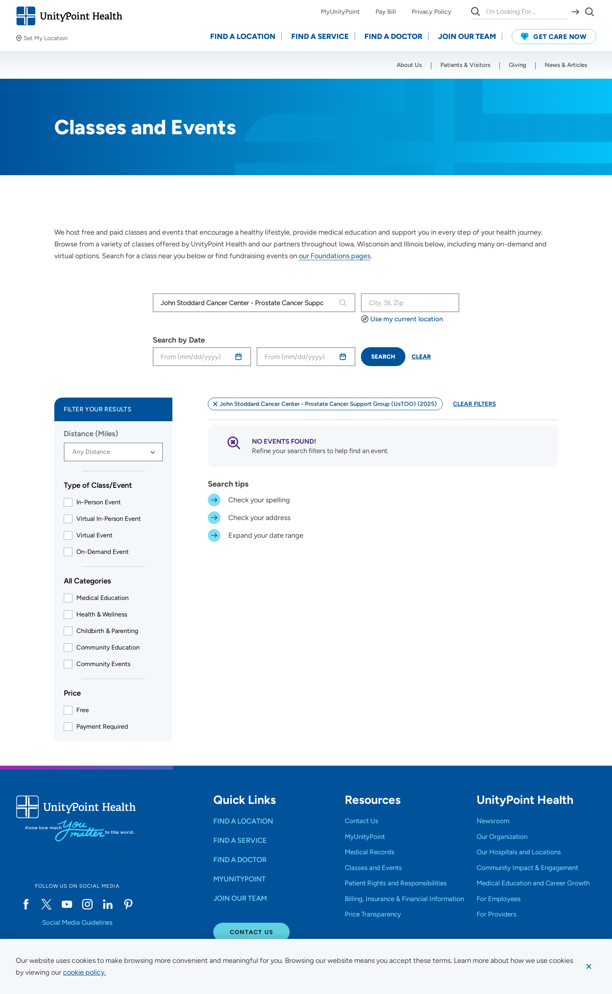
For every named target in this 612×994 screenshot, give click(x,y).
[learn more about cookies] (84, 972)
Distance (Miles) (91, 433)
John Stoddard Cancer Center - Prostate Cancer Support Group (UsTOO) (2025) (324, 403)
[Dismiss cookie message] (588, 966)
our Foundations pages (334, 256)
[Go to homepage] (69, 16)
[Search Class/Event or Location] (410, 302)
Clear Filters (474, 403)
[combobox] (245, 302)
